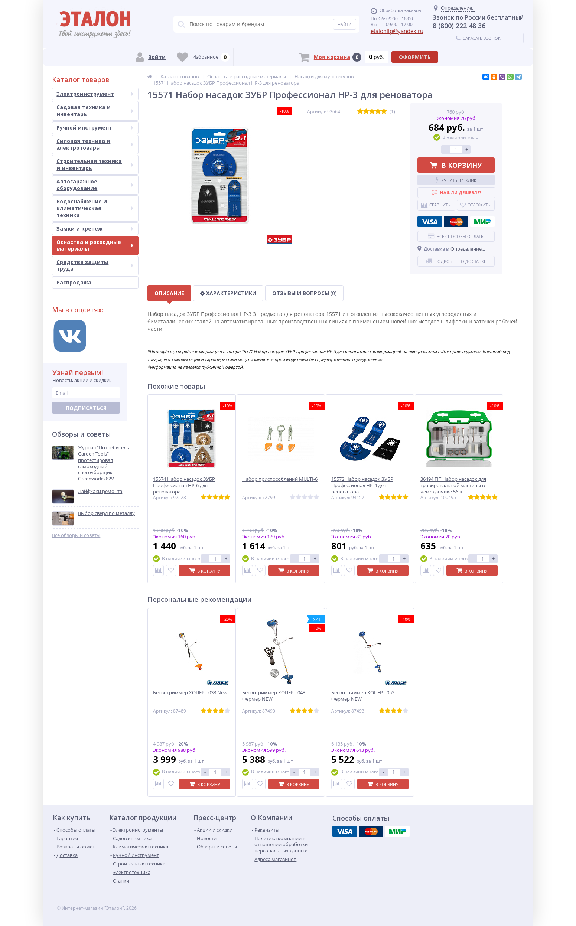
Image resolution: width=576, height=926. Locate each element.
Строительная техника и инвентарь (94, 164)
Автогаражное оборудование (94, 185)
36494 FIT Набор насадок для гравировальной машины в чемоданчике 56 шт (453, 485)
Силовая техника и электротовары (94, 144)
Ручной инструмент (94, 127)
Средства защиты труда (94, 265)
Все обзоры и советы (76, 535)
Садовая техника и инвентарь (94, 110)
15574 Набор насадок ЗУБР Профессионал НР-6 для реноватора (184, 485)
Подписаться (86, 407)
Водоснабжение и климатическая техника (94, 208)
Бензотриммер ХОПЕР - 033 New (190, 692)
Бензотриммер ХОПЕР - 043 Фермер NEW (273, 695)
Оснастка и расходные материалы (94, 245)
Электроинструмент (94, 93)
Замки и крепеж (94, 228)
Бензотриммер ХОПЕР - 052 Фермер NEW (362, 695)
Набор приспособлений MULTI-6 (280, 479)
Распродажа (73, 282)
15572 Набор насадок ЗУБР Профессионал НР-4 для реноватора (362, 485)
